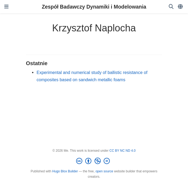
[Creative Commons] (94, 161)
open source (104, 171)
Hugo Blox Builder (65, 171)
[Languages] (181, 7)
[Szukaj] (171, 7)
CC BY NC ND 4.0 (122, 151)
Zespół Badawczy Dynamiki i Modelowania (94, 7)
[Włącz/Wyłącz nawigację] (6, 6)
